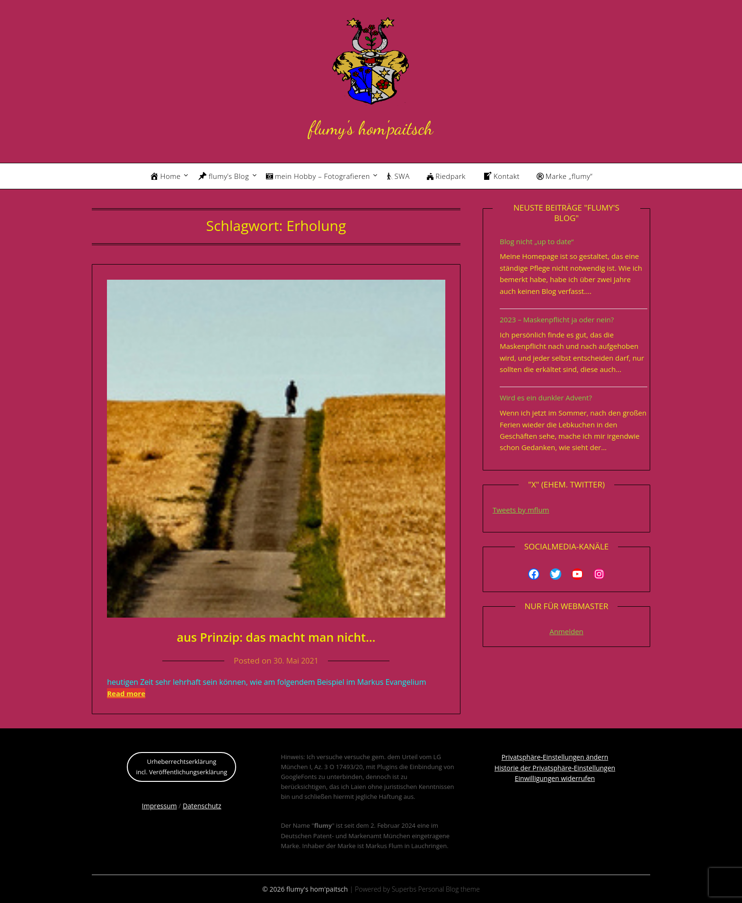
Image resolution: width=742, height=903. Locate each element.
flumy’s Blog (223, 176)
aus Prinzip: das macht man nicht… (276, 636)
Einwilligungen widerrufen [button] (555, 778)
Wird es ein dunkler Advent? (546, 397)
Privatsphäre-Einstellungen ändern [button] (555, 756)
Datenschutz (202, 805)
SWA (398, 176)
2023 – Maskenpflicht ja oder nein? (557, 319)
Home (165, 176)
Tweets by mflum (521, 509)
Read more (126, 693)
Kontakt (501, 176)
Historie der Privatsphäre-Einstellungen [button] (555, 767)
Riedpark (446, 176)
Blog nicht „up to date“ (537, 241)
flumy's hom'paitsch (370, 126)
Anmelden (566, 631)
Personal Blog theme (449, 889)
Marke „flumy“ (564, 176)
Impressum (159, 805)
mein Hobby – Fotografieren (318, 176)
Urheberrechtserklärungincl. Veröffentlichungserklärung (181, 766)
